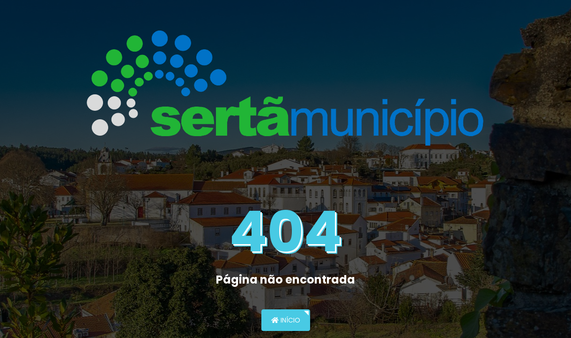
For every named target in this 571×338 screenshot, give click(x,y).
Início (285, 320)
